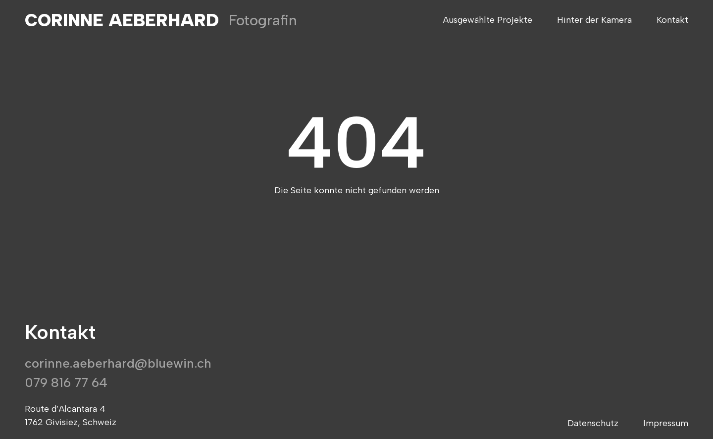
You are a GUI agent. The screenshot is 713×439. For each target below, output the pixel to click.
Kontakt (672, 20)
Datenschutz (592, 423)
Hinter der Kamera (594, 20)
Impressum (665, 423)
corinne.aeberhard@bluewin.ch (118, 363)
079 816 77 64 (66, 382)
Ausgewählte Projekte (487, 20)
